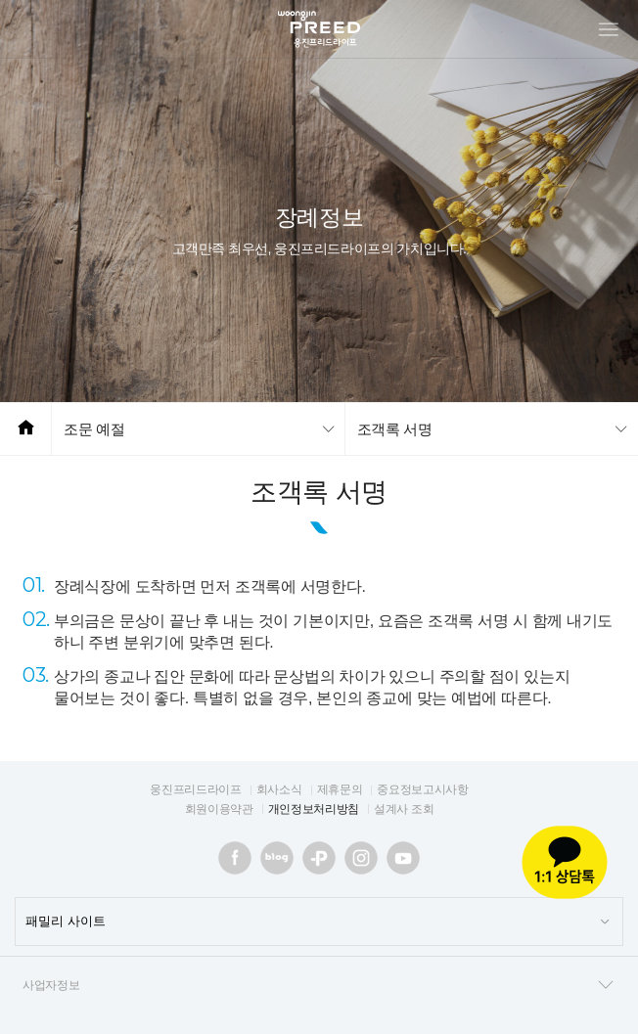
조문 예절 (94, 429)
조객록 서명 (395, 429)
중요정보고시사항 (422, 789)
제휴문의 (340, 789)
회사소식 (279, 789)
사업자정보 (319, 985)
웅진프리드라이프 (195, 789)
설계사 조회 (403, 809)
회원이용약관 (219, 809)
